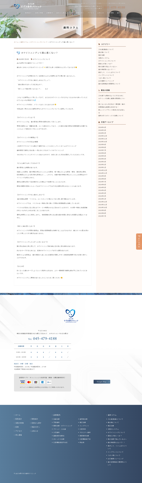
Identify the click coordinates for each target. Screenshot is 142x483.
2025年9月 (102, 144)
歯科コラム (121, 13)
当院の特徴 (39, 13)
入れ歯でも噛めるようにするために (111, 95)
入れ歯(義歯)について (106, 49)
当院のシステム (103, 58)
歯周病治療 (84, 419)
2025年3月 (102, 161)
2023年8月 (102, 213)
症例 (71, 13)
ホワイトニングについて (41, 59)
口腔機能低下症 (85, 439)
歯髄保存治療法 (58, 436)
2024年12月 (102, 170)
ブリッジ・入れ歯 (59, 429)
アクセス (91, 13)
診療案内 (49, 13)
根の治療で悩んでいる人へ (107, 66)
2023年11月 (102, 204)
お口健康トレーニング (106, 81)
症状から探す (61, 13)
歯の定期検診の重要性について (109, 84)
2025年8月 (102, 147)
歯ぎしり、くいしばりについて (109, 72)
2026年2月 (102, 133)
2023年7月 (102, 216)
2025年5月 (102, 156)
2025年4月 (102, 159)
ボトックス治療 (58, 439)
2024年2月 (102, 196)
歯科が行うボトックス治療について (111, 115)
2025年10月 (102, 141)
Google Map (101, 382)
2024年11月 (102, 173)
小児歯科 (56, 432)
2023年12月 (102, 202)
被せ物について (103, 52)
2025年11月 (102, 139)
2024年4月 (102, 190)
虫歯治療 (56, 419)
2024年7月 (102, 181)
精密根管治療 (84, 436)
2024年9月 (102, 176)
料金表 (82, 442)
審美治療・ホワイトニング (62, 426)
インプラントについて (106, 75)
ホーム (19, 13)
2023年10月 (102, 207)
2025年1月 (102, 167)
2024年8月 (102, 179)
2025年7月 (102, 150)
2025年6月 (102, 153)
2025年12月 (102, 136)
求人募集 (110, 13)
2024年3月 (102, 193)
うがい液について (104, 78)
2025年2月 (102, 164)
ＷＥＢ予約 (139, 243)
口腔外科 (83, 429)
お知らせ (100, 13)
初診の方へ (80, 13)
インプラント (84, 426)
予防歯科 (56, 422)
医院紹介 (28, 13)
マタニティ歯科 (85, 432)
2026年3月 (102, 130)
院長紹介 (18, 419)
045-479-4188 (42, 339)
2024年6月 (102, 184)
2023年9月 (102, 210)
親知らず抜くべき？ (105, 63)
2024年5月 (102, 187)
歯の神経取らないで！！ (107, 69)
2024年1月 (102, 199)
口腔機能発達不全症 (60, 442)
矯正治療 (101, 55)
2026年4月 (102, 127)
